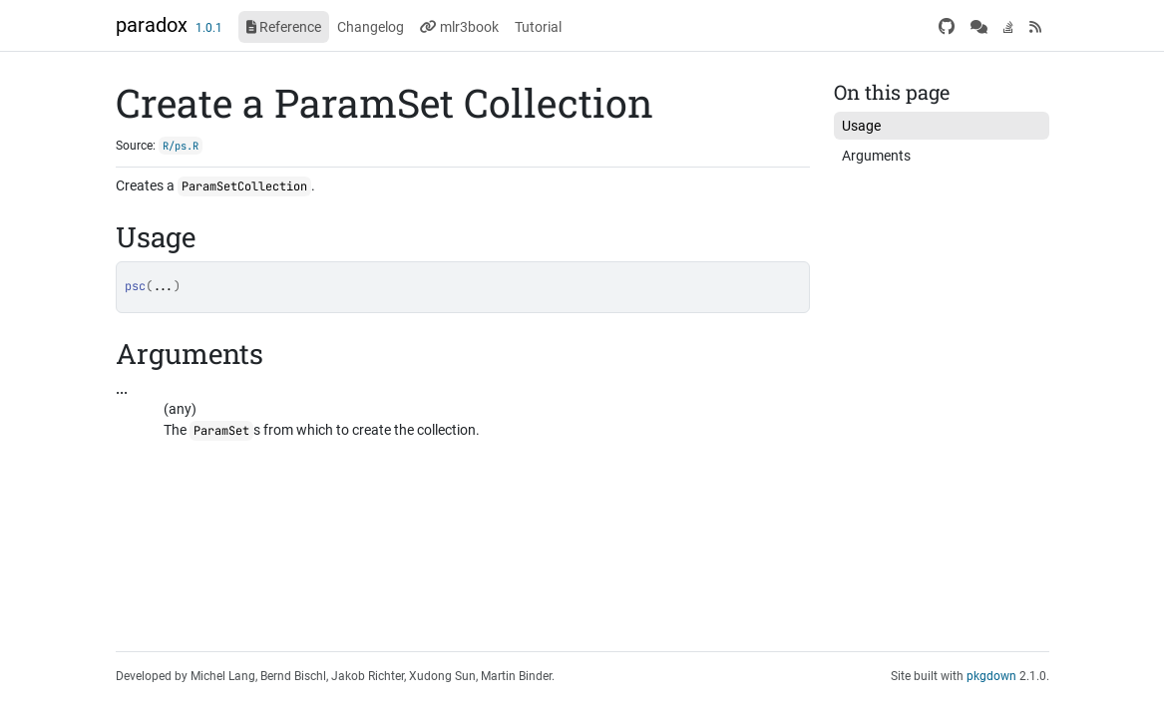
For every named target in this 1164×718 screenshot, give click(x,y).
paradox (152, 25)
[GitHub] (947, 27)
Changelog (370, 27)
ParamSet (221, 431)
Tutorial (538, 27)
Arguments (876, 156)
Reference (283, 27)
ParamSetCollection (244, 186)
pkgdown (991, 676)
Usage (861, 126)
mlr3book (459, 27)
